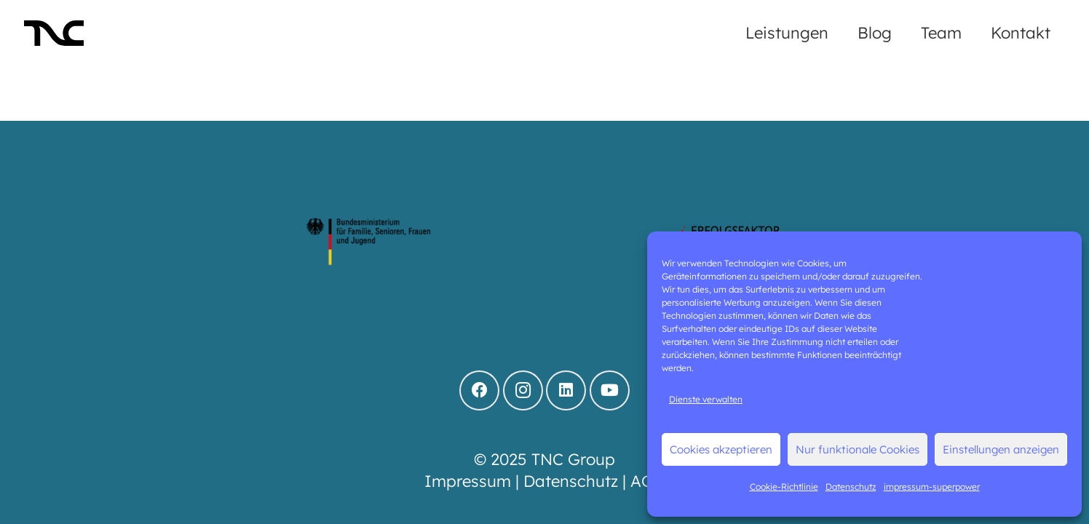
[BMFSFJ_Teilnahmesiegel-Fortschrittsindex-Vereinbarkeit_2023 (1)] (544, 242)
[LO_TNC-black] (54, 33)
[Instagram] (523, 390)
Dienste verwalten (705, 399)
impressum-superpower (932, 486)
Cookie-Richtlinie (784, 486)
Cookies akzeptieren (721, 449)
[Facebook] (479, 390)
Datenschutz (850, 486)
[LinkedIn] (566, 390)
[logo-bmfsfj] (368, 242)
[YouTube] (610, 390)
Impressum (467, 481)
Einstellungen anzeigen (1001, 449)
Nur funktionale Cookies (857, 449)
